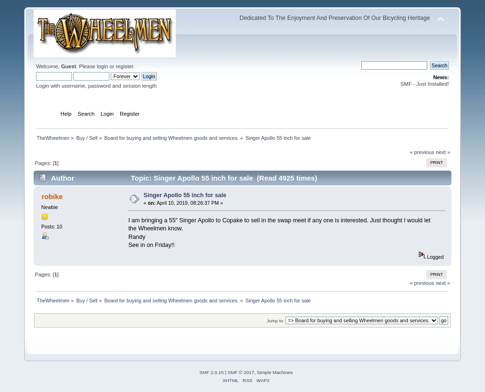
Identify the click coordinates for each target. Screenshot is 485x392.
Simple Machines (275, 372)
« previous (422, 152)
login (102, 66)
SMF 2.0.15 (211, 372)
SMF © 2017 (241, 372)
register (124, 66)
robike (52, 196)
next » (443, 152)
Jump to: (275, 320)
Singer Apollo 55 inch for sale (185, 195)
